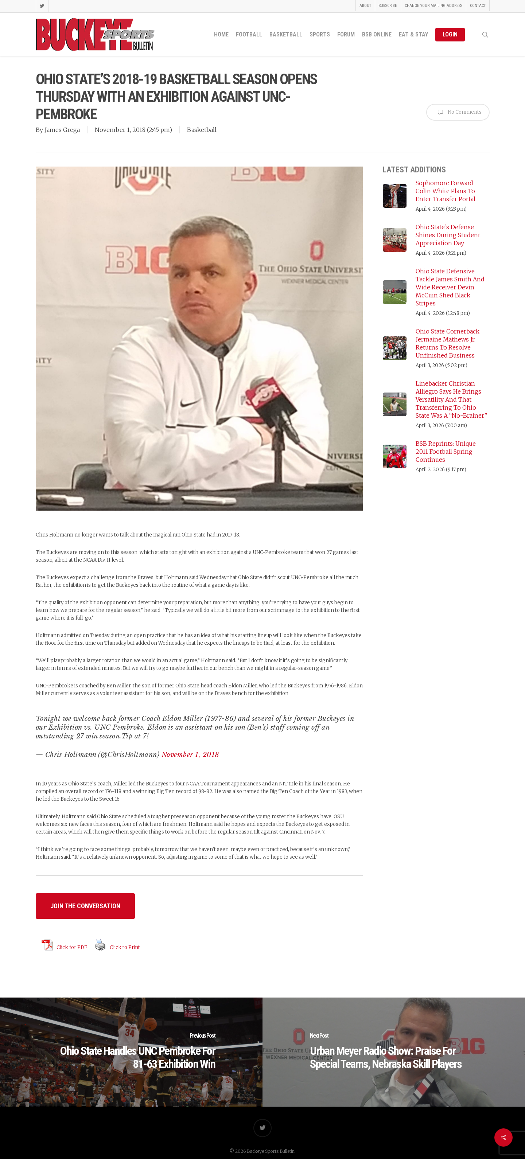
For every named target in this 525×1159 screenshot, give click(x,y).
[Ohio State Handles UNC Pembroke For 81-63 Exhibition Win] (131, 1052)
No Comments (458, 112)
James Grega (62, 129)
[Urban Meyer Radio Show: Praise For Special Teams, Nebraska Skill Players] (393, 1052)
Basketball (202, 129)
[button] (85, 906)
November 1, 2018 (190, 755)
